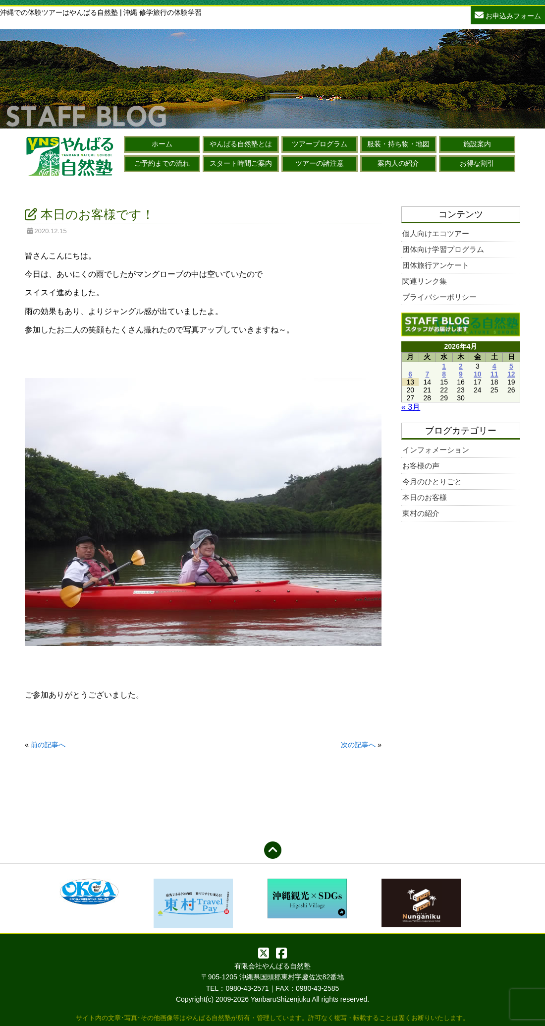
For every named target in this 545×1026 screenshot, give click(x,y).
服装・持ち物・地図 (398, 144)
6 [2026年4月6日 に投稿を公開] (410, 374)
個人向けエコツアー (435, 233)
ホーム (162, 144)
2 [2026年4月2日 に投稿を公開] (461, 366)
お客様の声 (420, 465)
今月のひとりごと (432, 481)
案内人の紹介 (398, 163)
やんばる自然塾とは (241, 144)
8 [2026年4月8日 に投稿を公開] (444, 374)
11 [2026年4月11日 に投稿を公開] (494, 374)
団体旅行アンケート (435, 265)
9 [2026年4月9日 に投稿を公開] (461, 374)
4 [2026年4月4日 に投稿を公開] (494, 366)
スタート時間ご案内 (241, 163)
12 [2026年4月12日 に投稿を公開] (511, 374)
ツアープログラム (319, 144)
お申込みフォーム (508, 14)
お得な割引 (477, 163)
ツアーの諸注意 (319, 163)
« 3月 (410, 407)
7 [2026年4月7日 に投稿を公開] (427, 374)
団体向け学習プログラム (443, 249)
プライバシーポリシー (439, 297)
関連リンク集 (424, 281)
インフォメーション (435, 450)
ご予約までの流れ (162, 163)
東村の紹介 (420, 513)
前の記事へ (48, 745)
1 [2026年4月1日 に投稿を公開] (444, 366)
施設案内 (477, 144)
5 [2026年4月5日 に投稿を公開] (511, 366)
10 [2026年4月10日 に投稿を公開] (478, 374)
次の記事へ (358, 745)
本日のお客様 (424, 497)
